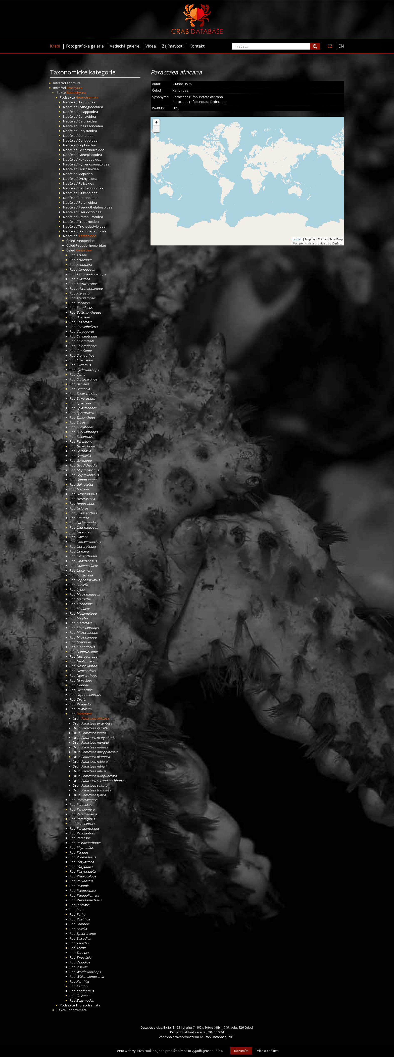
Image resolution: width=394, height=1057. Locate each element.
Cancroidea (87, 116)
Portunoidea (87, 197)
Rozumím (241, 1050)
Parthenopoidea (91, 188)
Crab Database (215, 1037)
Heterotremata (87, 97)
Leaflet (297, 239)
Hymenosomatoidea (94, 164)
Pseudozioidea (90, 212)
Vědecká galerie (124, 46)
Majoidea (85, 174)
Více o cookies (268, 1050)
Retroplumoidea (90, 217)
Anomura (74, 83)
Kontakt (197, 46)
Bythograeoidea (90, 107)
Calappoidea (88, 111)
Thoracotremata (88, 1005)
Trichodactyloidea (92, 226)
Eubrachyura (76, 92)
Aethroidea (86, 102)
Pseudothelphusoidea (95, 207)
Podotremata (77, 1010)
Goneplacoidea (90, 154)
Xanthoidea (87, 236)
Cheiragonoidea (90, 126)
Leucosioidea (88, 169)
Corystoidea (87, 131)
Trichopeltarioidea (92, 231)
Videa (150, 46)
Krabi (55, 46)
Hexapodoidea (89, 159)
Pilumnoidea (87, 193)
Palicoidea (86, 183)
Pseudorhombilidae (91, 245)
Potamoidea (87, 202)
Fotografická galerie (85, 46)
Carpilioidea (87, 121)
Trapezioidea (88, 221)
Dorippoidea (87, 140)
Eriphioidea (87, 145)
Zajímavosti (172, 46)
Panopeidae (85, 240)
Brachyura (74, 88)
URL (175, 108)
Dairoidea (85, 135)
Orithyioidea (87, 178)
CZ (329, 46)
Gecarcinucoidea (91, 150)
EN (341, 46)
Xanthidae (84, 250)
